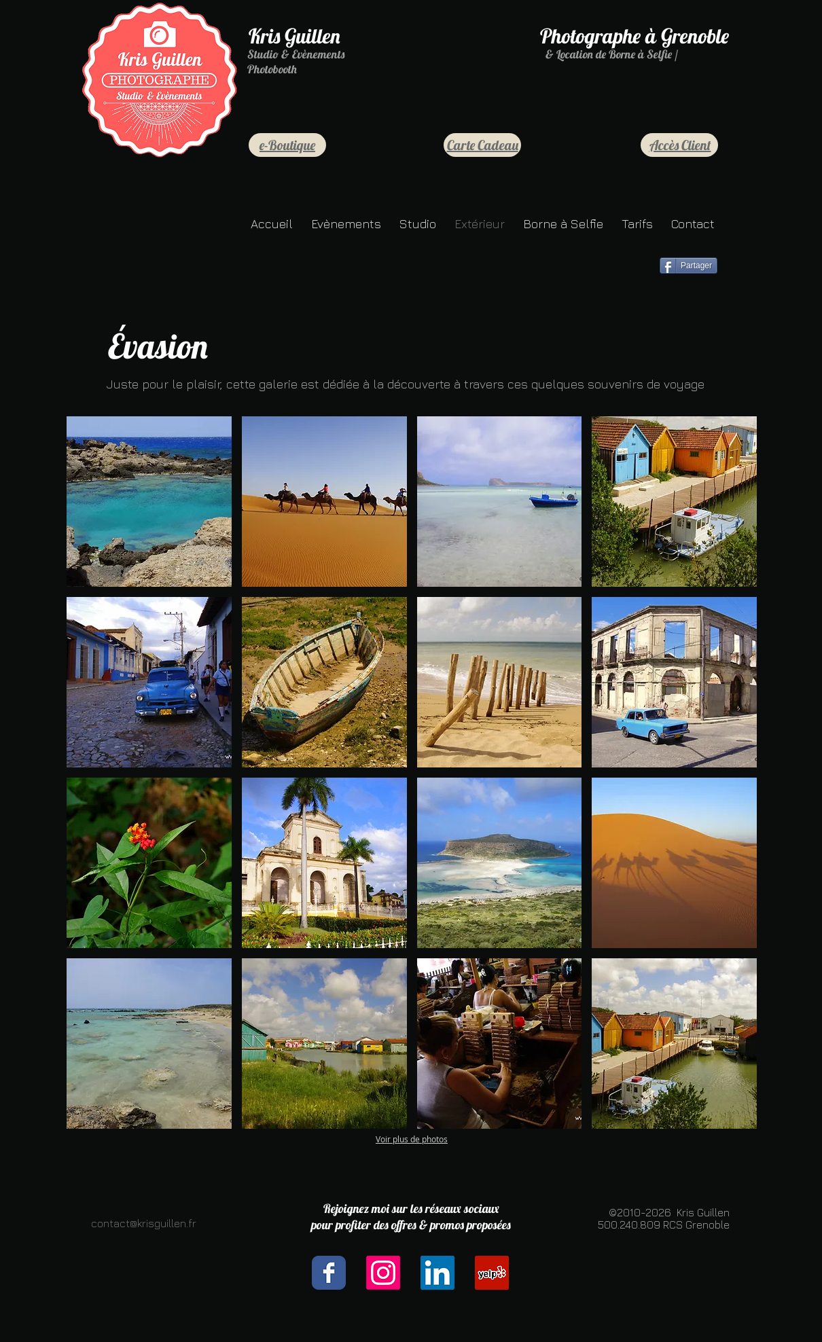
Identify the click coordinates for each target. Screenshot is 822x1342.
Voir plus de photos (412, 1139)
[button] (149, 501)
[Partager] (688, 265)
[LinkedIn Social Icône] (437, 1273)
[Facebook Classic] (329, 1273)
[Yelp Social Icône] (492, 1273)
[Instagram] (383, 1273)
